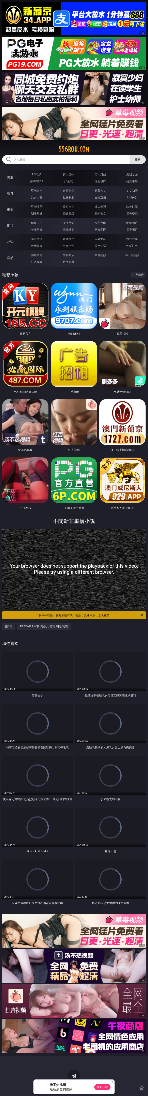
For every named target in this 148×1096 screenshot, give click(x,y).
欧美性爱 (132, 207)
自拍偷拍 (68, 190)
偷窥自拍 (36, 223)
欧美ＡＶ (100, 190)
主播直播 (100, 197)
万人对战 (100, 174)
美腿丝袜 (36, 230)
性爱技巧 (132, 246)
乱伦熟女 (100, 213)
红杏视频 (36, 262)
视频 (10, 193)
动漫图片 (132, 223)
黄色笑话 (100, 246)
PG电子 (36, 174)
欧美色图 (100, 223)
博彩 (10, 177)
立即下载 (102, 1087)
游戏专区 (132, 174)
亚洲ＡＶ (36, 190)
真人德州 (68, 174)
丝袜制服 (68, 197)
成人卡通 (100, 207)
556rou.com (73, 149)
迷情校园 (36, 246)
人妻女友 (100, 239)
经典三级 (68, 213)
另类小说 (68, 246)
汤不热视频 (132, 255)
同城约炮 (36, 255)
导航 (10, 258)
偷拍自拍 (68, 207)
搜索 (137, 159)
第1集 (8, 626)
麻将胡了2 (36, 181)
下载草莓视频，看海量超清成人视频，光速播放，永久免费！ (90, 615)
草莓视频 (100, 255)
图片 (10, 225)
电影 (10, 209)
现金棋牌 (100, 181)
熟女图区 (100, 230)
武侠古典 (132, 239)
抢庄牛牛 (132, 181)
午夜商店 (68, 255)
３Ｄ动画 (132, 190)
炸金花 (68, 181)
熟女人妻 (36, 197)
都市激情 (36, 239)
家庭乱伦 (68, 239)
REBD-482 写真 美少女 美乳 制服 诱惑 (44, 626)
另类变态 (132, 213)
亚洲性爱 (36, 207)
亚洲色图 (68, 223)
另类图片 (132, 230)
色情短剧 (68, 262)
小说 (10, 242)
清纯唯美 (68, 230)
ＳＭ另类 (132, 197)
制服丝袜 (36, 213)
